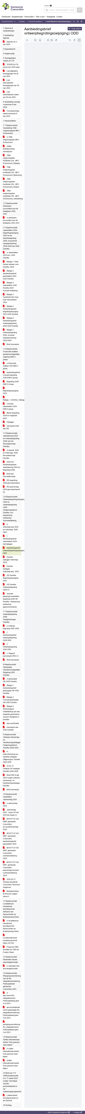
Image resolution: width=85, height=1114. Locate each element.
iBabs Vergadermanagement (58, 1112)
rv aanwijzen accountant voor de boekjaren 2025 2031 (11, 220)
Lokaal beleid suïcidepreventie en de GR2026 (10, 1098)
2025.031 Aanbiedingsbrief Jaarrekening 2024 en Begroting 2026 (11, 466)
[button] (79, 10)
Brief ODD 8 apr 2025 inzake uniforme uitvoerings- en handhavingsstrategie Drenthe (11, 780)
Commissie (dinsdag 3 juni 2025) (38, 21)
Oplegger (8, 422)
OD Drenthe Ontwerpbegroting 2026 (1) (10, 587)
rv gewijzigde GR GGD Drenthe (10, 680)
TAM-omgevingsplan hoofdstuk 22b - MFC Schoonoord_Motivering (12, 171)
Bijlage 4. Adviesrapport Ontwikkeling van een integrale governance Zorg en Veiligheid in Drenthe (11, 712)
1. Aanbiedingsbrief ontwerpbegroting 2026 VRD (10, 636)
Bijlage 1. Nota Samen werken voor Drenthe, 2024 (11, 264)
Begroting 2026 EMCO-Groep (11, 383)
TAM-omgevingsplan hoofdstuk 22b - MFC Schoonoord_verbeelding (12, 195)
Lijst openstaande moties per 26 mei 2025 (11, 94)
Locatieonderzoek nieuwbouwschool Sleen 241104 (10, 939)
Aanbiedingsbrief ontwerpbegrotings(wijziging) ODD (12, 550)
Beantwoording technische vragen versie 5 (11, 893)
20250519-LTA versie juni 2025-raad (11, 66)
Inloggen (77, 1112)
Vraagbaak (51, 17)
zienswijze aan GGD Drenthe (10, 728)
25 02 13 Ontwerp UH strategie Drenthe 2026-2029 (11, 768)
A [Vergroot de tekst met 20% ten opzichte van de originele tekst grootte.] (77, 21)
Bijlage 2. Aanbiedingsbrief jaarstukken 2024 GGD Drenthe (9, 275)
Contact (59, 17)
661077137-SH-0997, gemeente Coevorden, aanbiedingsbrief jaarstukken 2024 (11, 838)
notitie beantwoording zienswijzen (9, 148)
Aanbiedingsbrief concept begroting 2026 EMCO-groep (11, 375)
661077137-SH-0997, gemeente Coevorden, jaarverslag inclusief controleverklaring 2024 (11, 868)
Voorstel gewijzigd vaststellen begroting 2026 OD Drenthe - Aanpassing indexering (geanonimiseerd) (11, 600)
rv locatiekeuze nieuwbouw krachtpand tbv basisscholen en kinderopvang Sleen (11, 926)
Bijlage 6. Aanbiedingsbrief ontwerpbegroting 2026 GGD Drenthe (10, 322)
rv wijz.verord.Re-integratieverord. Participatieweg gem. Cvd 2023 (11, 998)
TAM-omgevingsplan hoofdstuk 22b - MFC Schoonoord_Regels (11, 183)
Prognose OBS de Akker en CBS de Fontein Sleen (11, 949)
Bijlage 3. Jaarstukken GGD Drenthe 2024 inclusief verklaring (10, 287)
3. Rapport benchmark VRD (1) (10, 654)
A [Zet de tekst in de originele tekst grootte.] (74, 21)
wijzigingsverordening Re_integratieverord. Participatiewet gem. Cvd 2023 (11, 1027)
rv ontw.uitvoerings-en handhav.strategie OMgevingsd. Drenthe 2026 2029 (11, 757)
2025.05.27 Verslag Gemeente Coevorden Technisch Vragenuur (11, 883)
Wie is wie (40, 17)
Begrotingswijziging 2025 (10, 390)
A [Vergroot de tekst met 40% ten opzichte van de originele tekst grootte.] (81, 21)
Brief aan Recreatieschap (9, 475)
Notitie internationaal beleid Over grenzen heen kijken (11, 1064)
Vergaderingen (17, 17)
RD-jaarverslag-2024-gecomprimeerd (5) (11, 489)
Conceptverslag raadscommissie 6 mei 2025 (11, 113)
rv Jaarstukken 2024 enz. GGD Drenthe (10, 255)
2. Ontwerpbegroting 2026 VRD (10, 646)
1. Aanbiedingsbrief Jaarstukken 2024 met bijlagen (10, 540)
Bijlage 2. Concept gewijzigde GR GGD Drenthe (10, 699)
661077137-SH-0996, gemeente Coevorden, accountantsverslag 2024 (11, 824)
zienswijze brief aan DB (11, 427)
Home (16, 21)
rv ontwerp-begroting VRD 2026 (11, 627)
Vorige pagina (75, 28)
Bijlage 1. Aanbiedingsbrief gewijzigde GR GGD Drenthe (11, 689)
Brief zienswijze (11, 344)
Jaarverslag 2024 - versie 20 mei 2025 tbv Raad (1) (11, 812)
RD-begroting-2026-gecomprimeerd (11, 481)
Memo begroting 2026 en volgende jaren (11, 415)
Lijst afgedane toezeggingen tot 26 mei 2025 (10, 73)
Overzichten (29, 17)
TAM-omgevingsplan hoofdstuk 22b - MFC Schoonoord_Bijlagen (11, 159)
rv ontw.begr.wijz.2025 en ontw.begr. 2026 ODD (10, 528)
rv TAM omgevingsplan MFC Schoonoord (11, 139)
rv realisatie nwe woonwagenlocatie (11, 967)
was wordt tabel (11, 723)
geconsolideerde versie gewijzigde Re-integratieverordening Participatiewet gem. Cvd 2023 (11, 1012)
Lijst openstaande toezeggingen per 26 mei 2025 (11, 84)
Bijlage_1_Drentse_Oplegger (12, 398)
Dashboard (6, 17)
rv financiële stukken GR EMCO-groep (10, 365)
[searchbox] (60, 10)
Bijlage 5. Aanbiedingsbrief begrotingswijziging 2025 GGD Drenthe (10, 310)
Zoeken (46, 6)
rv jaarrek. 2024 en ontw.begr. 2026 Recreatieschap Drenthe (11, 454)
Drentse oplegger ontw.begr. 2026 (10, 559)
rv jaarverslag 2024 (10, 804)
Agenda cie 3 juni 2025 (10, 43)
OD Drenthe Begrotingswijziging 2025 (10, 578)
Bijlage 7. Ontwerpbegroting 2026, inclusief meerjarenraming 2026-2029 (10, 335)
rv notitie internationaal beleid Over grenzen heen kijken (11, 1053)
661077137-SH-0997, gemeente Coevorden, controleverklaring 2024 (11, 853)
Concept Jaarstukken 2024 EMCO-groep (10, 406)
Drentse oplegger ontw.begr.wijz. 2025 (11, 568)
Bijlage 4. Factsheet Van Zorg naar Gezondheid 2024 (10, 298)
